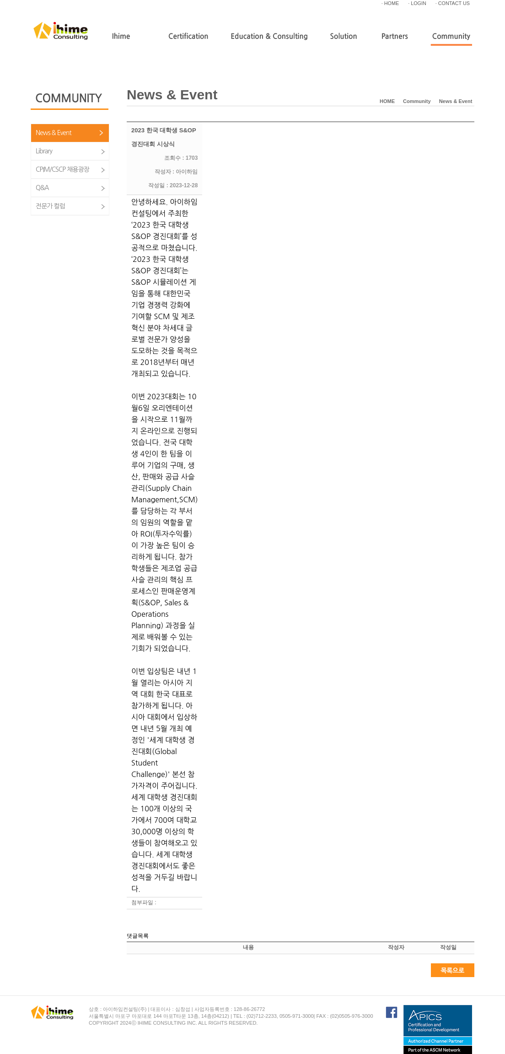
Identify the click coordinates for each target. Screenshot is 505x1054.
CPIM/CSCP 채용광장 (62, 169)
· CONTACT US (452, 3)
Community (417, 101)
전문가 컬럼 (50, 206)
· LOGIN (417, 3)
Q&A (42, 188)
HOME (387, 101)
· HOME (390, 3)
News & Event (53, 133)
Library (44, 151)
